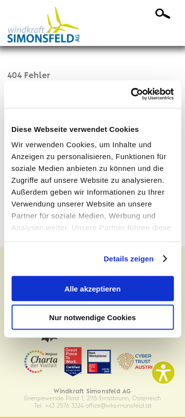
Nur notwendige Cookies (92, 317)
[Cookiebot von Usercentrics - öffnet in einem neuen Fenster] (132, 94)
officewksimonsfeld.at (118, 406)
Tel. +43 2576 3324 (58, 406)
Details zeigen (128, 258)
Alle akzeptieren (92, 288)
